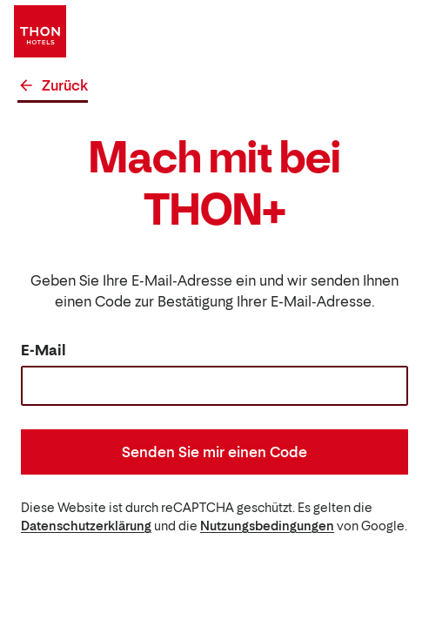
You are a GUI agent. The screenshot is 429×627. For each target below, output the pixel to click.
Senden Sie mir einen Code (214, 452)
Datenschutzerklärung (86, 525)
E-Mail (43, 350)
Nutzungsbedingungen (267, 525)
